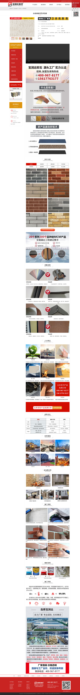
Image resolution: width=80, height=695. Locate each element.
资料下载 (28, 688)
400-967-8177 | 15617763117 (67, 1)
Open (37, 4)
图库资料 (28, 687)
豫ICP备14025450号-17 (56, 693)
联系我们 (67, 4)
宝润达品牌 (12, 684)
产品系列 (34, 4)
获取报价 (39, 38)
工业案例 (19, 684)
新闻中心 (28, 684)
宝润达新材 (15, 8)
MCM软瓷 (24, 8)
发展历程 (11, 687)
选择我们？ (12, 688)
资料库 (51, 4)
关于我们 (59, 4)
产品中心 (20, 8)
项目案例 (43, 4)
